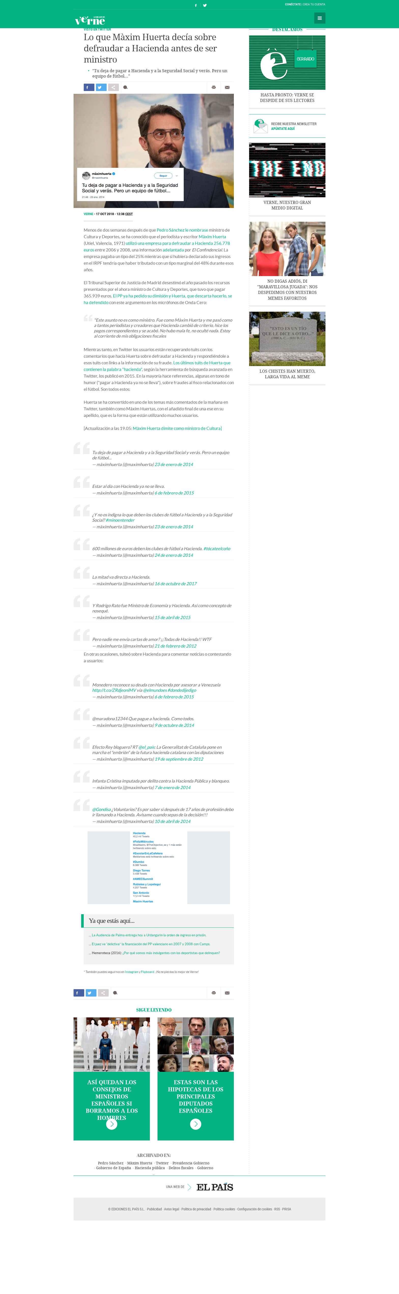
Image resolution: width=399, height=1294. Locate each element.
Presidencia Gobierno (191, 1163)
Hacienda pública (150, 1168)
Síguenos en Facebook (196, 5)
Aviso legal (171, 1209)
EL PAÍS (215, 1187)
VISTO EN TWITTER (97, 29)
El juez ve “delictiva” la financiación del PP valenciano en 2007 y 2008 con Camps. (151, 944)
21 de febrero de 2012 (175, 645)
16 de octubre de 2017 (175, 583)
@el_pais (146, 747)
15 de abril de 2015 (172, 617)
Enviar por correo (227, 87)
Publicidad (154, 1209)
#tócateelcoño (216, 548)
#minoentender (120, 520)
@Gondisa (101, 809)
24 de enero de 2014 (173, 555)
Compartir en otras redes (113, 87)
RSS (277, 1209)
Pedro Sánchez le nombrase (182, 230)
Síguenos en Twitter (205, 5)
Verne (90, 20)
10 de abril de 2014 (172, 821)
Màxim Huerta (212, 236)
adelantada (173, 249)
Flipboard (147, 971)
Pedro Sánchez (110, 1163)
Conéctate (293, 4)
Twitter (162, 1163)
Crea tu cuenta (314, 4)
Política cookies (224, 1209)
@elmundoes (155, 690)
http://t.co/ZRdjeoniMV (114, 690)
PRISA (286, 1209)
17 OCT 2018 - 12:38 (114, 214)
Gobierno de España (113, 1168)
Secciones (319, 18)
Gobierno (205, 1168)
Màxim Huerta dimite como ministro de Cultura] (177, 428)
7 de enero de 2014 (172, 787)
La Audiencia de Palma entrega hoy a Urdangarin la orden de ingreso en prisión (149, 935)
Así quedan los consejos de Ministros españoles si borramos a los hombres (112, 1100)
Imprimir (213, 87)
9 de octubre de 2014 (174, 725)
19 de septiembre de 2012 (178, 759)
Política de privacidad (196, 1209)
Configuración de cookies (254, 1209)
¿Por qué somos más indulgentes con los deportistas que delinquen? (171, 953)
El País (89, 4)
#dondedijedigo (181, 690)
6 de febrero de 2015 (174, 492)
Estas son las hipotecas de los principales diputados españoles (195, 1096)
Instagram (131, 971)
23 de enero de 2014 (173, 464)
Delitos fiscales (181, 1168)
